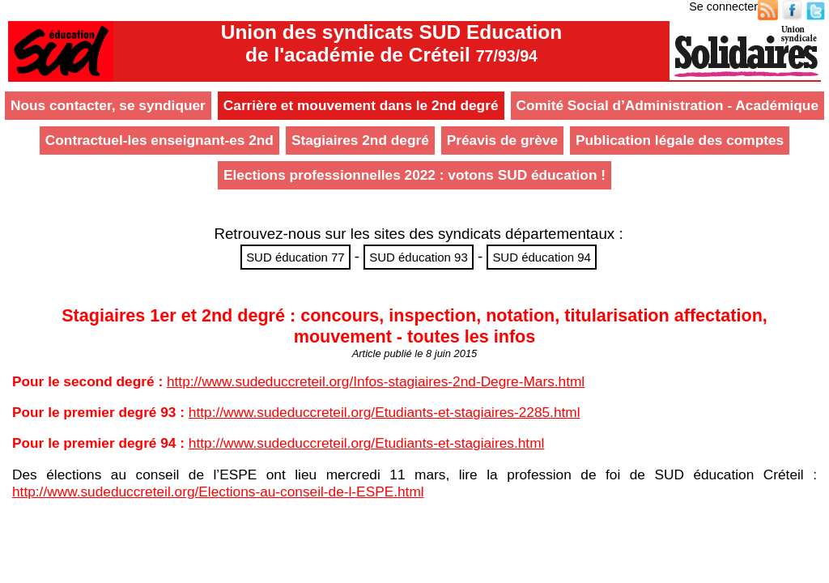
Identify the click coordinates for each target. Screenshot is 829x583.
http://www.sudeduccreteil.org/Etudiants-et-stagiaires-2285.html (384, 412)
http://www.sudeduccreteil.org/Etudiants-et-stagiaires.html (367, 443)
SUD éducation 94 (541, 257)
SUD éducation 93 (418, 257)
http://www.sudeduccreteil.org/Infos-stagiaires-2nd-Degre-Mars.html (376, 381)
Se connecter (723, 6)
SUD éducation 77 (295, 257)
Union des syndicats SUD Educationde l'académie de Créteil (391, 43)
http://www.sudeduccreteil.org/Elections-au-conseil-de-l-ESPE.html (218, 491)
